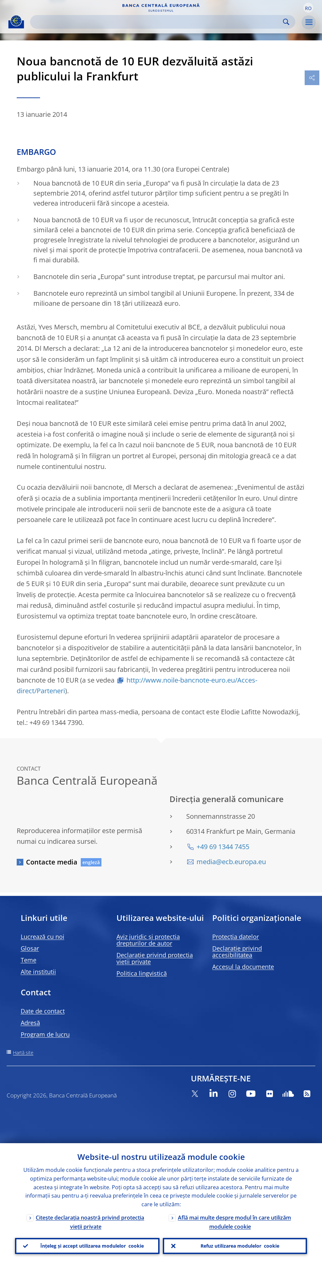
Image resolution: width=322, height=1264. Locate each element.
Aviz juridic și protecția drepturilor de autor (148, 940)
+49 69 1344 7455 (223, 846)
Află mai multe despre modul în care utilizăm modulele (234, 1222)
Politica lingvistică (141, 973)
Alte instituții (38, 972)
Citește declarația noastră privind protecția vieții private (90, 1222)
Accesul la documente (243, 967)
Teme (28, 960)
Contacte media (51, 861)
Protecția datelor (235, 937)
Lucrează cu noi (42, 937)
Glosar (30, 948)
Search (286, 22)
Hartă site (23, 1052)
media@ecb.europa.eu (231, 861)
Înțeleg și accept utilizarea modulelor (92, 1246)
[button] (308, 8)
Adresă (30, 1023)
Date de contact (43, 1011)
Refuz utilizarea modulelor (240, 1246)
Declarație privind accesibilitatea (237, 951)
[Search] (157, 22)
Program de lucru (45, 1034)
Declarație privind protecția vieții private (154, 958)
